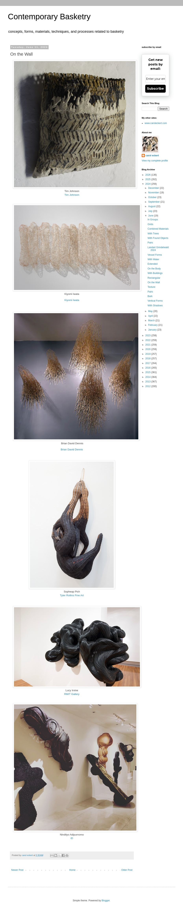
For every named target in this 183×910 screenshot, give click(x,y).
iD (72, 838)
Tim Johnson (71, 194)
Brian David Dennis (72, 449)
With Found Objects (158, 238)
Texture (151, 287)
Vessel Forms (155, 254)
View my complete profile (155, 160)
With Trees (153, 233)
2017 (148, 363)
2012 (148, 386)
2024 (148, 184)
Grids (150, 224)
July (150, 211)
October (152, 197)
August (152, 206)
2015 (148, 372)
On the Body (154, 268)
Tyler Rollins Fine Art (72, 595)
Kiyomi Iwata (72, 300)
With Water (153, 259)
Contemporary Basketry (49, 16)
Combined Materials (158, 228)
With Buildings (155, 273)
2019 (148, 354)
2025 (148, 179)
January (152, 329)
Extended (153, 264)
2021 (148, 344)
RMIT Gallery (71, 694)
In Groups (153, 219)
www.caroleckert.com (156, 123)
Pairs (150, 242)
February (153, 325)
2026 (148, 174)
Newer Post (17, 870)
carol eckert (152, 155)
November (154, 192)
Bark (150, 296)
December (154, 188)
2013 (148, 381)
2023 (148, 335)
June (151, 215)
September (154, 201)
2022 (148, 340)
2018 (148, 358)
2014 (148, 377)
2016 (148, 367)
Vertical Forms (155, 300)
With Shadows (155, 305)
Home (72, 870)
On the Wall (154, 282)
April (150, 316)
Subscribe (155, 88)
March (151, 320)
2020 (148, 349)
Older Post (126, 870)
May (150, 311)
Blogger (106, 900)
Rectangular (154, 278)
